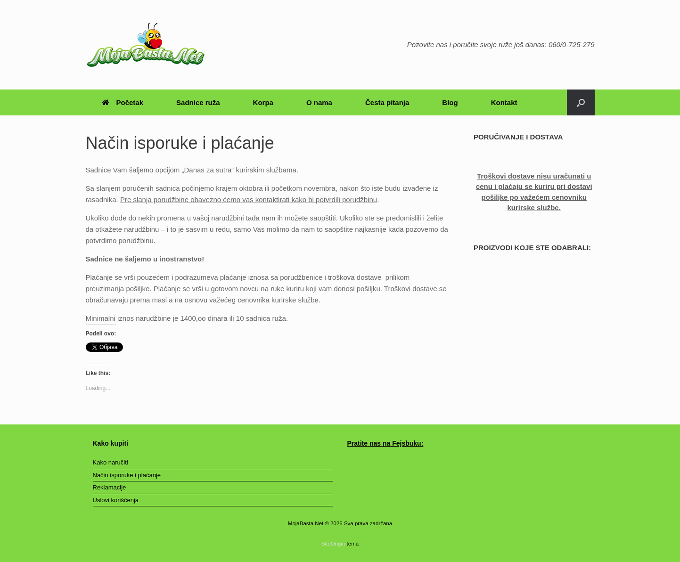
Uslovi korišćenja (116, 500)
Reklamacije (109, 487)
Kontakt (504, 102)
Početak (123, 102)
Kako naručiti (110, 462)
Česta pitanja (387, 102)
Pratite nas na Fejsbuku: (385, 443)
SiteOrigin (333, 543)
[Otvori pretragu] (581, 102)
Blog (450, 102)
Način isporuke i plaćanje (127, 475)
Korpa (263, 102)
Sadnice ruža (198, 102)
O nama (319, 102)
